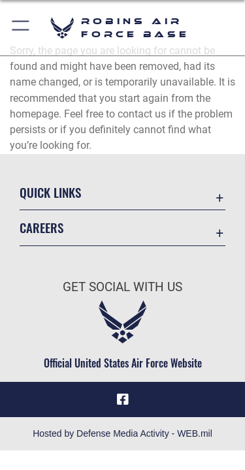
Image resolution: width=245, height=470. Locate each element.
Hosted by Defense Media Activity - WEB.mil (122, 433)
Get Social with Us (122, 286)
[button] (21, 27)
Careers (41, 227)
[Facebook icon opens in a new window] (123, 399)
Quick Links (50, 192)
